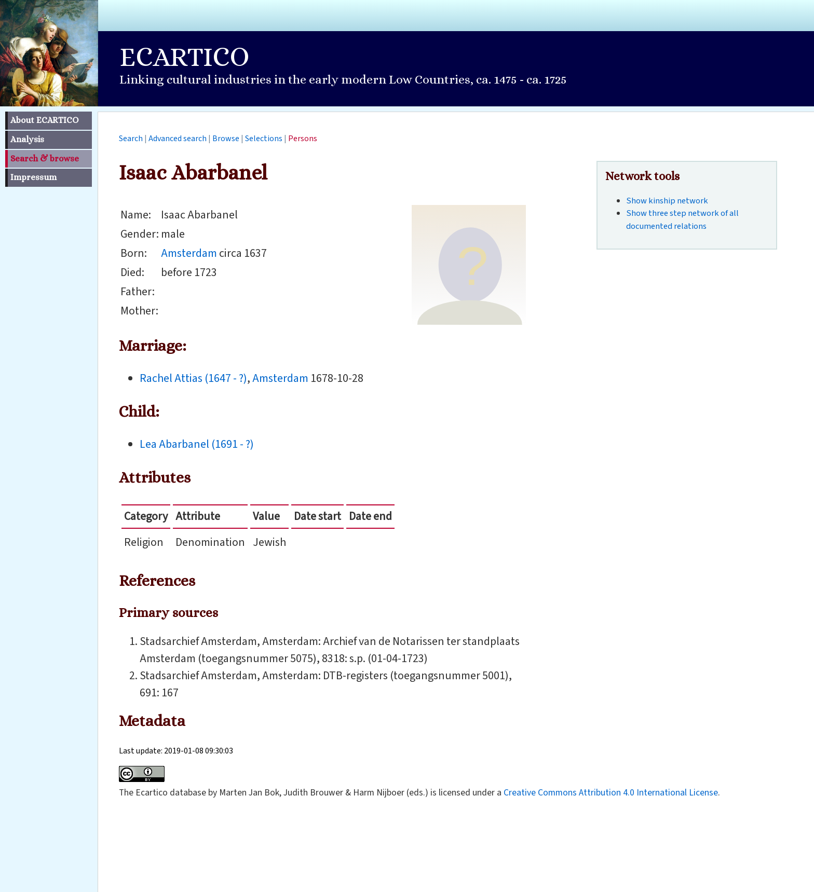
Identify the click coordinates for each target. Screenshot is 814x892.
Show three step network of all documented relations (682, 219)
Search (131, 138)
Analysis (27, 139)
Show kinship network (667, 201)
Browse (225, 138)
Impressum (33, 177)
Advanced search (177, 138)
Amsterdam (189, 253)
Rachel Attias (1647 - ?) (193, 378)
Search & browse (44, 158)
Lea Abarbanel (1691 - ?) (197, 444)
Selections (263, 138)
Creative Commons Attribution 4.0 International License (611, 792)
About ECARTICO (44, 120)
